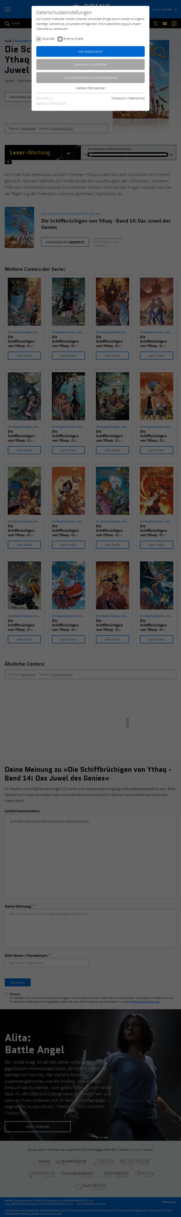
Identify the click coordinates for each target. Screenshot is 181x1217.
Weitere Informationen (90, 88)
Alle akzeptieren (90, 51)
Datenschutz (136, 98)
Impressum (118, 98)
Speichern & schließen (90, 64)
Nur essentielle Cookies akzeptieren (90, 77)
